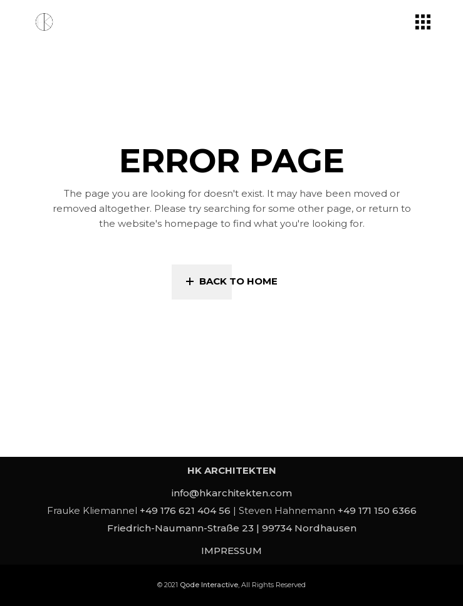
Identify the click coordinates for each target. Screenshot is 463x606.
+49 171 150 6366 (377, 510)
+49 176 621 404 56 (185, 510)
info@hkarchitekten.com (232, 493)
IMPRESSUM (231, 550)
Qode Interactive (209, 584)
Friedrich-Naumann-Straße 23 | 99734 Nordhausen (231, 528)
